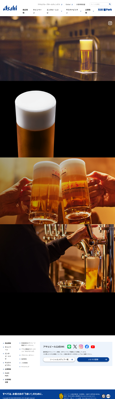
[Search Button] (110, 4)
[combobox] (99, 4)
